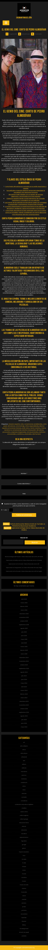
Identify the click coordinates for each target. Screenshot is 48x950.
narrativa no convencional (12, 430)
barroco (24, 775)
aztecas (24, 768)
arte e (24, 749)
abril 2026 (24, 599)
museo (24, 881)
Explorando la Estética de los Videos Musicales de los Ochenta (24, 560)
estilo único (25, 428)
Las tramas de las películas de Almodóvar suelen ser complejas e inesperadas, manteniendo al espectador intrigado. (26, 203)
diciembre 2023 (24, 701)
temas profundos (32, 432)
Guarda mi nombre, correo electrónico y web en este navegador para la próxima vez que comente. (25, 505)
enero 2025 (24, 654)
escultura (24, 833)
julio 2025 (24, 632)
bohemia (24, 779)
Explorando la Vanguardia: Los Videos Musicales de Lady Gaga (24, 567)
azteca (24, 764)
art (24, 742)
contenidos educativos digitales (24, 804)
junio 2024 (24, 679)
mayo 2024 (24, 683)
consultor (24, 797)
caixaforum (24, 782)
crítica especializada (32, 426)
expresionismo (24, 837)
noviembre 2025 (24, 617)
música (43, 428)
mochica (24, 877)
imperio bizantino (24, 852)
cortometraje (20, 426)
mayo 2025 (24, 639)
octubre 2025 (24, 621)
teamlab (24, 917)
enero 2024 (24, 698)
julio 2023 (24, 719)
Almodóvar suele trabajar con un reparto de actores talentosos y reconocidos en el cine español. (26, 195)
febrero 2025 (24, 650)
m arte (24, 863)
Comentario (24, 448)
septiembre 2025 (24, 625)
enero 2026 (24, 610)
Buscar (35, 542)
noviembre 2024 (24, 661)
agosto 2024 (24, 672)
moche (24, 874)
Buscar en (24, 538)
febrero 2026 (24, 606)
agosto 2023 (24, 716)
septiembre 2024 (24, 668)
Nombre (24, 473)
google (24, 844)
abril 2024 (24, 687)
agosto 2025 (24, 628)
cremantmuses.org (24, 17)
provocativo (7, 432)
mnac (24, 870)
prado (24, 907)
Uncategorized (24, 928)
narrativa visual (27, 430)
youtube (24, 936)
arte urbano (24, 753)
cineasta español (14, 424)
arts (24, 760)
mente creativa (35, 428)
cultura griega (24, 819)
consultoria (24, 801)
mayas (24, 866)
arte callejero (24, 746)
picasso (24, 903)
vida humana (36, 434)
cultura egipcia (24, 815)
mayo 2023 (24, 727)
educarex (24, 830)
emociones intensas (14, 428)
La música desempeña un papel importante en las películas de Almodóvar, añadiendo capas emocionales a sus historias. (26, 207)
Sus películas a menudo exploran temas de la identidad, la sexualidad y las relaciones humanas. (26, 191)
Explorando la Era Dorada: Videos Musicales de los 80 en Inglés (24, 571)
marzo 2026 (24, 603)
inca (24, 855)
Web (24, 494)
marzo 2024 (24, 690)
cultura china (24, 812)
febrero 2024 (24, 694)
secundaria (24, 914)
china (24, 786)
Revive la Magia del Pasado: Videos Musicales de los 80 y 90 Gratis (24, 556)
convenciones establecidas (33, 424)
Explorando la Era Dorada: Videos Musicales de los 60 (24, 564)
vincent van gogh (24, 932)
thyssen (24, 921)
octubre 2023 (24, 709)
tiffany (24, 925)
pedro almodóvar (38, 430)
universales (28, 434)
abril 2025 (24, 643)
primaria (24, 910)
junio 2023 (24, 723)
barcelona (24, 771)
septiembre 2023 (24, 712)
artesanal (24, 757)
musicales (24, 892)
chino (24, 790)
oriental (24, 899)
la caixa (24, 859)
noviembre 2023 (24, 705)
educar (24, 826)
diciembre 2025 (24, 614)
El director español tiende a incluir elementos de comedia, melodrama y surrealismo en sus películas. (26, 199)
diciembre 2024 (24, 657)
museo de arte (24, 885)
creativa (24, 808)
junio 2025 (24, 635)
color (22, 424)
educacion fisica (24, 823)
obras (24, 896)
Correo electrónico (24, 484)
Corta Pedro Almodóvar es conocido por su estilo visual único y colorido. (25, 187)
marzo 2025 (24, 646)
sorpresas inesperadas (18, 432)
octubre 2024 (24, 665)
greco (24, 848)
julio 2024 (24, 676)
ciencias (24, 793)
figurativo (24, 841)
